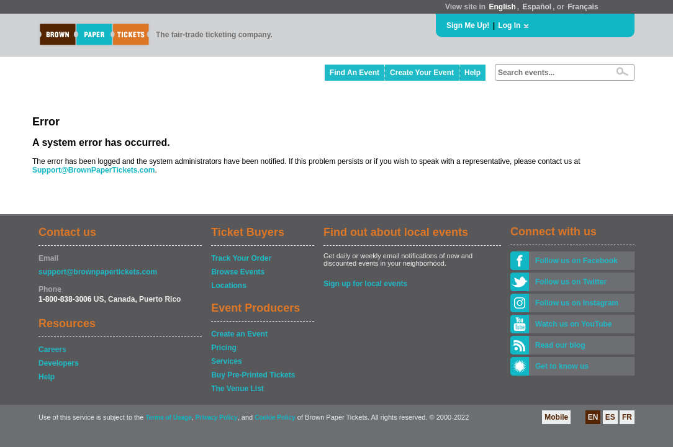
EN (593, 417)
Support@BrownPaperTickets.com (93, 170)
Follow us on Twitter (571, 282)
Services (226, 361)
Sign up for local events (365, 283)
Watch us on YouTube (573, 324)
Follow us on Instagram (576, 303)
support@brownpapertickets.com (97, 272)
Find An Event (354, 72)
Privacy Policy (217, 417)
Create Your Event (422, 72)
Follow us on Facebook (576, 260)
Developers (58, 363)
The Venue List (237, 388)
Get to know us (562, 366)
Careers (52, 349)
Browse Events (237, 272)
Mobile (556, 417)
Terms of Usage (168, 417)
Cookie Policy (275, 417)
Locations (228, 285)
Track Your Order (241, 258)
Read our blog (560, 345)
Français (582, 6)
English (502, 6)
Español (537, 6)
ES (610, 417)
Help (472, 72)
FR (627, 417)
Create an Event (239, 334)
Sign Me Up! (467, 25)
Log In (509, 25)
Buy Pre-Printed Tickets (253, 375)
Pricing (224, 347)
